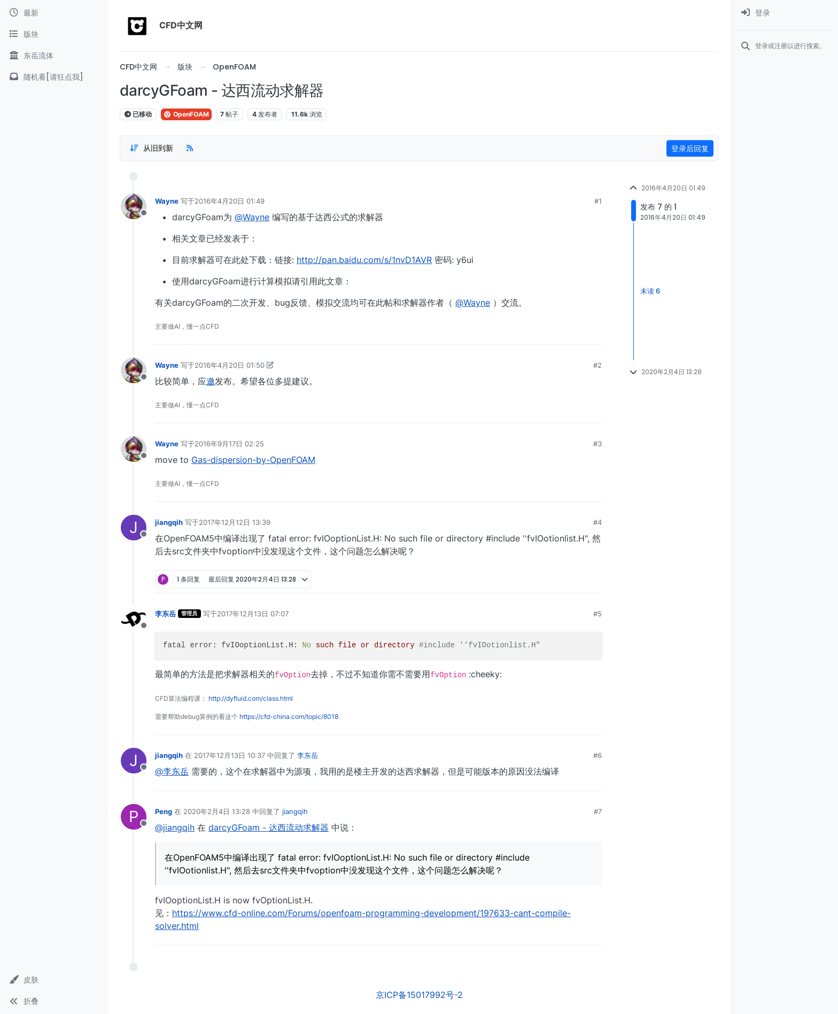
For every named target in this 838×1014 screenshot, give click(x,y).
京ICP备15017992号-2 (419, 994)
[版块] (53, 34)
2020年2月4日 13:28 (216, 811)
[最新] (53, 12)
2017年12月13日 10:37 (229, 755)
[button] (53, 979)
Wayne (167, 201)
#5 (597, 613)
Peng (163, 811)
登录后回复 (690, 148)
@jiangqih (175, 827)
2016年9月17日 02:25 (229, 443)
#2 (597, 365)
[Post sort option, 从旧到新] (151, 148)
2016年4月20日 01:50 (230, 365)
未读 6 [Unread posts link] (650, 291)
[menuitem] (785, 12)
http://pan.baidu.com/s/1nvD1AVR (364, 259)
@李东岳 (172, 771)
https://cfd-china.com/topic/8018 (288, 717)
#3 (597, 443)
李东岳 (165, 613)
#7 (598, 811)
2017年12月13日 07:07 (253, 613)
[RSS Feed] (189, 148)
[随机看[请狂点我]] (53, 77)
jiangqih (169, 522)
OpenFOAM (186, 114)
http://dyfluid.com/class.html (250, 698)
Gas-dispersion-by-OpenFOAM (253, 459)
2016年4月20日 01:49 (230, 201)
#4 (597, 522)
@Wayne (252, 217)
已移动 (138, 114)
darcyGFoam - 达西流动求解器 (268, 827)
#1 (598, 201)
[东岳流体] (53, 55)
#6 (597, 755)
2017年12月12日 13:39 (234, 522)
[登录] (785, 12)
